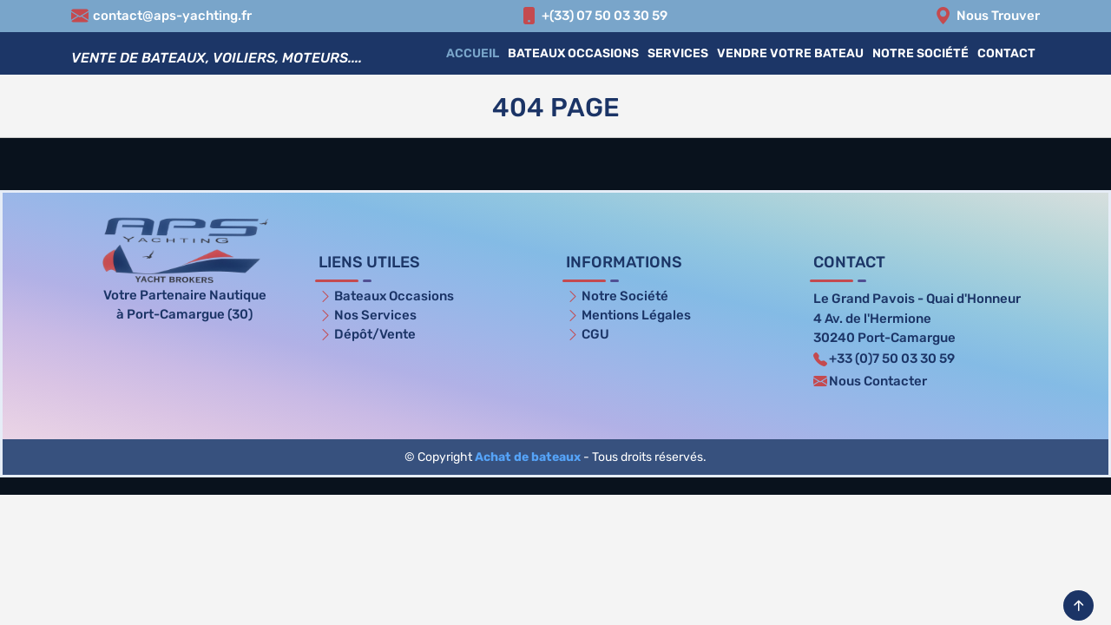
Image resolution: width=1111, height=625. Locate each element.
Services (678, 53)
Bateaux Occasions (573, 53)
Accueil (472, 53)
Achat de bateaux (528, 457)
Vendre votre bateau (790, 53)
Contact (1006, 53)
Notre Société (920, 53)
